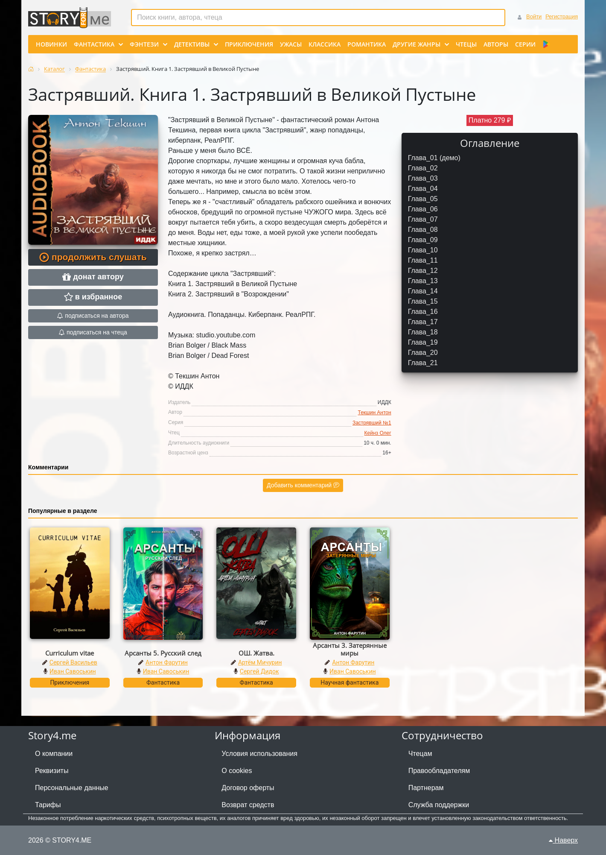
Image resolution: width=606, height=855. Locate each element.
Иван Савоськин (73, 671)
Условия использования (259, 753)
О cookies (236, 770)
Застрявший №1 (372, 423)
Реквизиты (51, 770)
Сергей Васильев (73, 662)
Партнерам (426, 787)
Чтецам (420, 753)
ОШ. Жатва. (256, 653)
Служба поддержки (438, 804)
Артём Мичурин (260, 662)
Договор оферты (247, 787)
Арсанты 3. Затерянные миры (350, 649)
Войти (534, 16)
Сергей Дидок (259, 671)
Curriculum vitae (69, 653)
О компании (54, 753)
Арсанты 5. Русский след (163, 653)
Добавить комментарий (303, 485)
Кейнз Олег (377, 433)
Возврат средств (247, 804)
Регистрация (561, 16)
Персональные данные (71, 787)
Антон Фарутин (167, 662)
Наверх (563, 840)
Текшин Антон (374, 413)
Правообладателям (439, 770)
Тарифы (48, 804)
